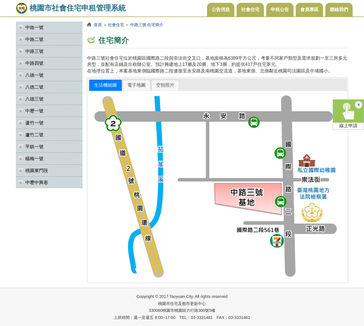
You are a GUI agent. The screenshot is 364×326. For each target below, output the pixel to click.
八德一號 (34, 75)
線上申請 (348, 114)
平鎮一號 (34, 146)
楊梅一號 (34, 158)
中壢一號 (34, 110)
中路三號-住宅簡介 (147, 24)
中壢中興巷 (36, 182)
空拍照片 (165, 85)
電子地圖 (136, 85)
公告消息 (221, 9)
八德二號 (34, 87)
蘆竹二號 (34, 134)
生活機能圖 (105, 85)
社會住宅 (250, 9)
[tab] (105, 85)
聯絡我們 (339, 9)
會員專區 (309, 9)
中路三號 (34, 51)
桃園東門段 (36, 170)
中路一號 (34, 27)
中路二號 (34, 39)
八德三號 (34, 99)
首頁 (98, 24)
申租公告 (280, 9)
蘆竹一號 (34, 122)
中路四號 (34, 63)
